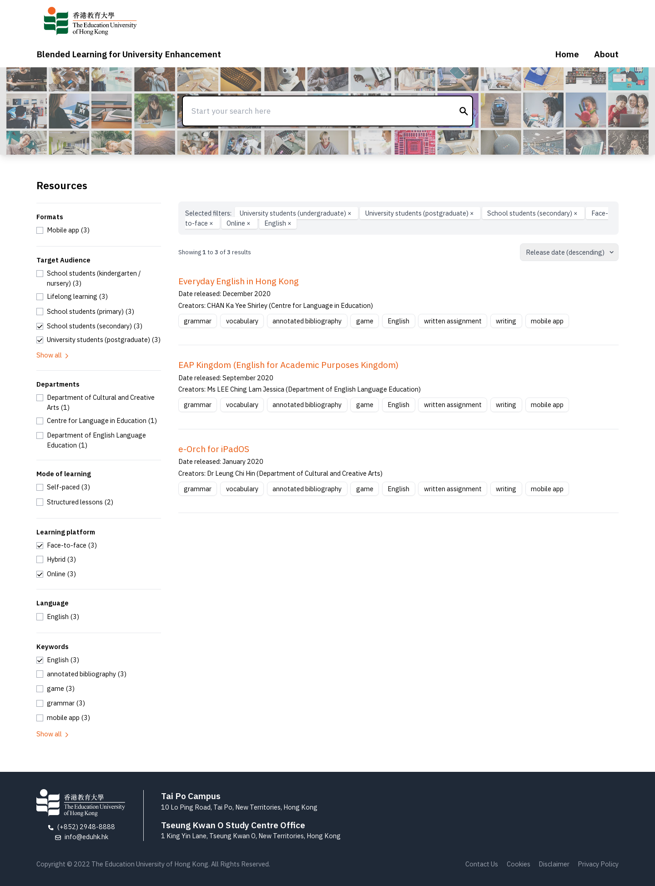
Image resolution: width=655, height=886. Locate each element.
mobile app (547, 321)
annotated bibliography (307, 321)
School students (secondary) (533, 213)
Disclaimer (554, 864)
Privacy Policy (598, 864)
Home (567, 54)
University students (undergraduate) (296, 213)
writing (506, 321)
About (606, 54)
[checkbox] (63, 230)
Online (239, 223)
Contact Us (481, 864)
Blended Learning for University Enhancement (128, 54)
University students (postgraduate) (420, 213)
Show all (53, 355)
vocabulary (242, 321)
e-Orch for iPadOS (213, 448)
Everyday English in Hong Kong (238, 281)
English (278, 223)
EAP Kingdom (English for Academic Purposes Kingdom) (288, 364)
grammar (198, 321)
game (364, 321)
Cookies (518, 864)
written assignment (453, 321)
